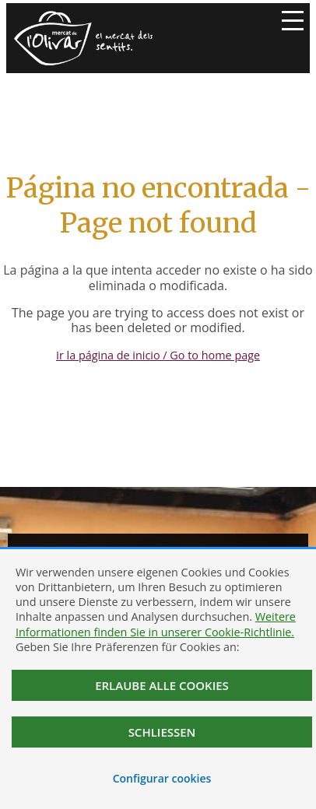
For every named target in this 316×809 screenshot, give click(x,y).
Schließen (162, 732)
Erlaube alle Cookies (162, 685)
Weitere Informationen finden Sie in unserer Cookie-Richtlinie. (156, 624)
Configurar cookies (162, 778)
